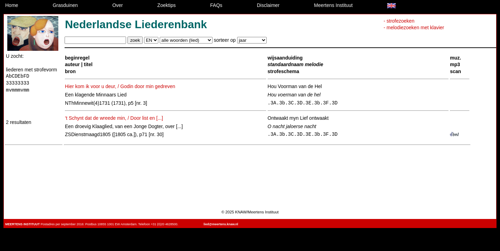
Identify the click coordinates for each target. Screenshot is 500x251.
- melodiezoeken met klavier (414, 27)
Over (117, 5)
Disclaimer (268, 5)
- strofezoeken (399, 21)
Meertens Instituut (333, 5)
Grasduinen (65, 5)
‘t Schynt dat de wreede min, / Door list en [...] (114, 118)
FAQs (216, 5)
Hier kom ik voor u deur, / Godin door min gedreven (120, 86)
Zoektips (166, 5)
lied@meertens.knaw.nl (220, 224)
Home (11, 5)
